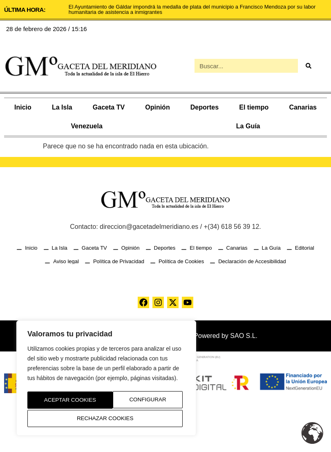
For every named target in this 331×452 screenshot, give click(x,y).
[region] (106, 380)
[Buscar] (308, 66)
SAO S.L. (243, 335)
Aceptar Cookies (106, 418)
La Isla (62, 107)
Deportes (204, 107)
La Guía (248, 126)
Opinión (157, 107)
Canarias (303, 107)
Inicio (22, 107)
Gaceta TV (109, 107)
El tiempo (253, 107)
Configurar (60, 401)
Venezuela (86, 126)
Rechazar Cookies (139, 401)
